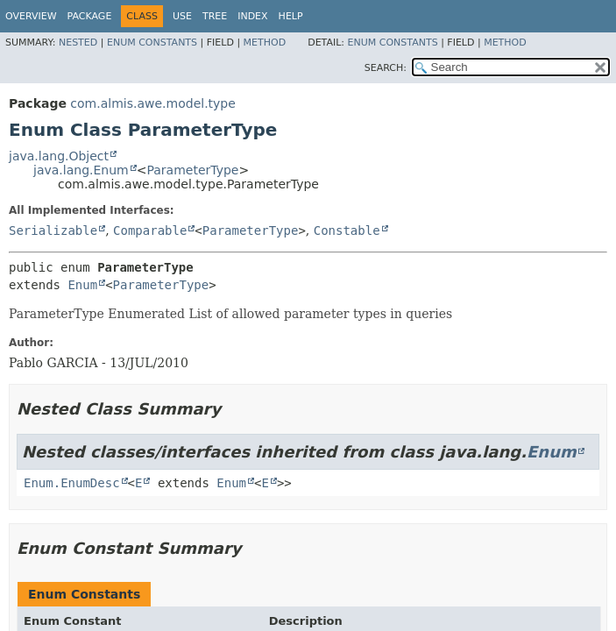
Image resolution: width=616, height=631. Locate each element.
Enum (82, 285)
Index (252, 16)
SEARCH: (386, 68)
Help (291, 16)
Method (265, 42)
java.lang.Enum (81, 170)
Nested (78, 42)
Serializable (53, 230)
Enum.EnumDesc (72, 483)
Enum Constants (152, 42)
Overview (31, 16)
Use (182, 16)
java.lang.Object (59, 156)
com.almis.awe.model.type (153, 103)
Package (89, 16)
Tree (214, 16)
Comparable (150, 230)
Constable (347, 230)
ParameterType (192, 170)
